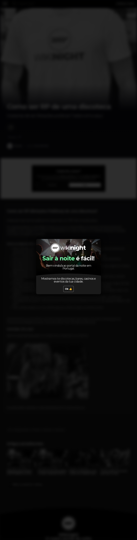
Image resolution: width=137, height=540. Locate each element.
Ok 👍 (68, 289)
